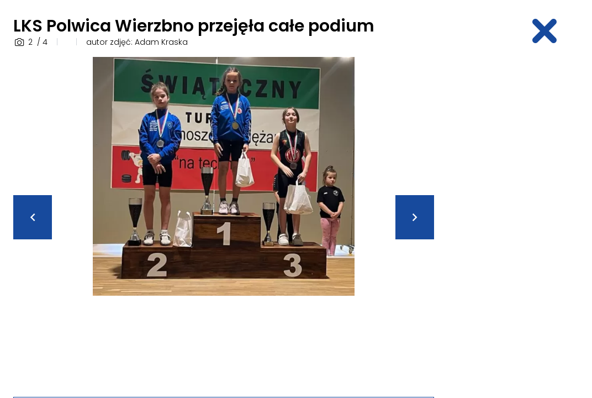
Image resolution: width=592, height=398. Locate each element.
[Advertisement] (519, 223)
